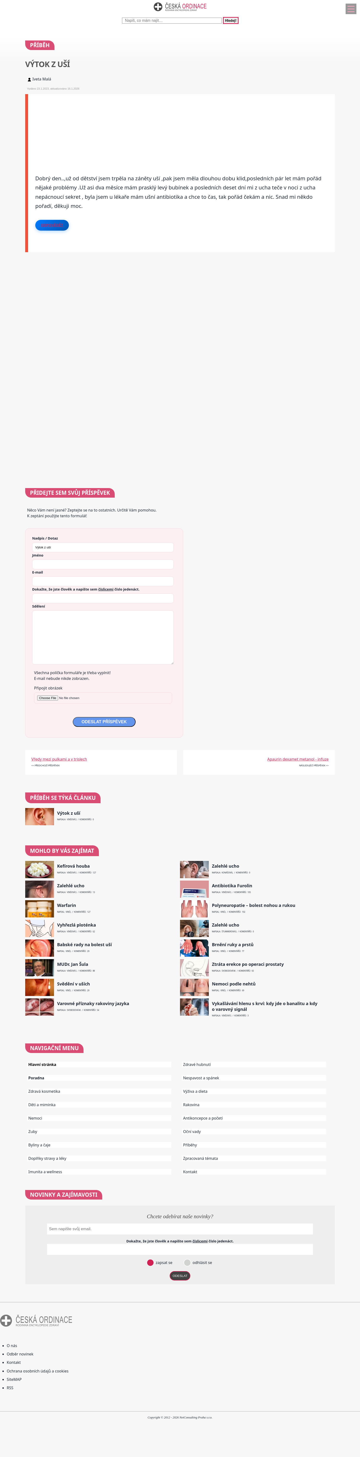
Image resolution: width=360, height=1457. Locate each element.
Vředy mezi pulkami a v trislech (59, 759)
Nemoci (35, 1118)
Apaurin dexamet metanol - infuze (298, 759)
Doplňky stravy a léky (47, 1158)
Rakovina (191, 1104)
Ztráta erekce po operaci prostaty (248, 964)
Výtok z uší (68, 813)
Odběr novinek (20, 1354)
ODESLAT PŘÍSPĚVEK (104, 721)
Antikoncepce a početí (203, 1118)
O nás (12, 1345)
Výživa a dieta (195, 1091)
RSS (10, 1387)
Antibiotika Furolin (232, 885)
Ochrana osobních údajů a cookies (37, 1371)
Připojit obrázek (48, 688)
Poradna (36, 1078)
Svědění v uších (73, 984)
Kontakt (190, 1171)
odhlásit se (202, 1262)
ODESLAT (180, 1276)
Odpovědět (52, 225)
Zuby (32, 1131)
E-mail (37, 572)
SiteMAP (14, 1379)
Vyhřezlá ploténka (76, 925)
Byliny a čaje (39, 1145)
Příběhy (190, 1145)
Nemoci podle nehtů (234, 984)
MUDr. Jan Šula (72, 964)
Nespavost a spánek (201, 1078)
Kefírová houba (73, 866)
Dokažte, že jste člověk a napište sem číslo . (85, 589)
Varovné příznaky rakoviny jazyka (93, 1003)
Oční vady (192, 1131)
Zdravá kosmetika (44, 1091)
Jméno (37, 555)
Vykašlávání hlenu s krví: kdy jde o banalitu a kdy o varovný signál (265, 1006)
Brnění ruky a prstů (233, 944)
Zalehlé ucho (225, 866)
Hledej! (230, 20)
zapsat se (163, 1262)
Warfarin (66, 905)
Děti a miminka (42, 1104)
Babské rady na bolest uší (84, 944)
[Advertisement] (172, 127)
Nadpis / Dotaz (45, 538)
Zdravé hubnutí (197, 1064)
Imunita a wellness (45, 1171)
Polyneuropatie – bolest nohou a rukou (253, 905)
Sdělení (38, 606)
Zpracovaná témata (200, 1158)
